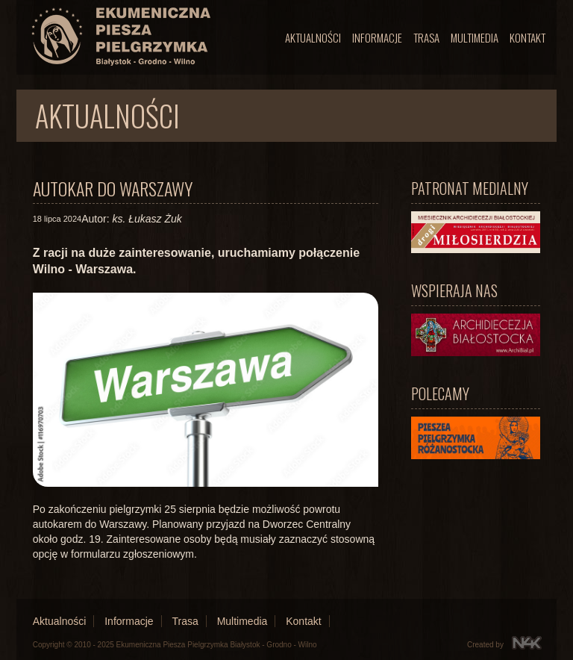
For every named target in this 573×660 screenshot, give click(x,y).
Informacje (377, 37)
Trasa (426, 37)
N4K (527, 643)
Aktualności (313, 37)
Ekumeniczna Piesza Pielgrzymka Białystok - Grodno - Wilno (216, 645)
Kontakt (527, 37)
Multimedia (474, 37)
